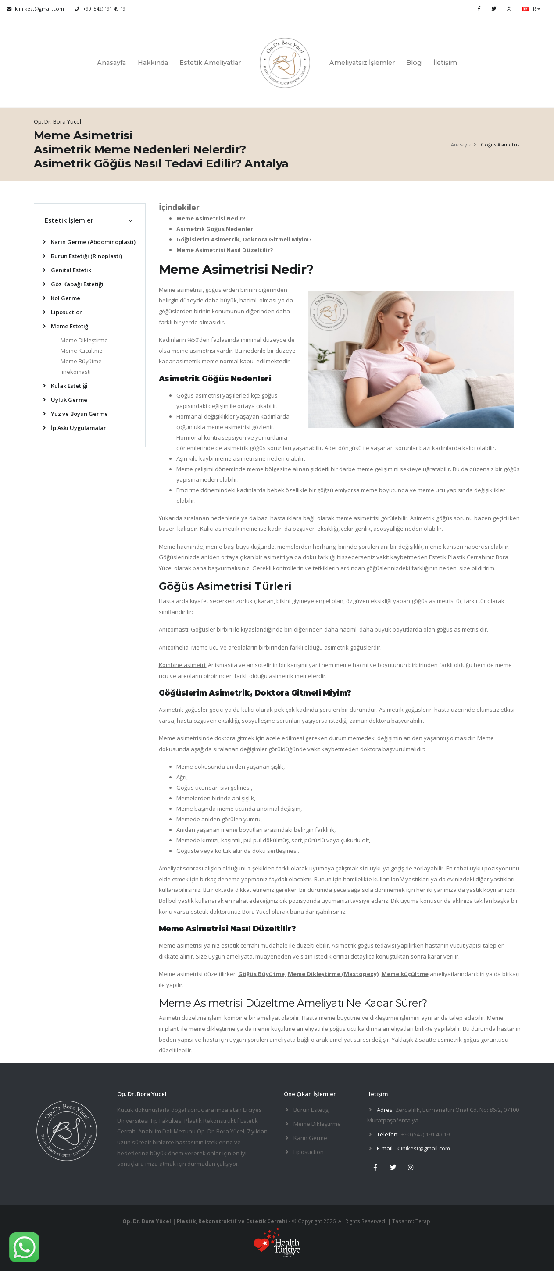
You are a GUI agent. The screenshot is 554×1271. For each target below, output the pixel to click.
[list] (46, 242)
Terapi (423, 1221)
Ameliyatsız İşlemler (362, 63)
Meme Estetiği (66, 326)
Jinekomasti (76, 372)
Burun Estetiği (311, 1110)
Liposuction (63, 312)
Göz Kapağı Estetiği (73, 284)
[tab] (90, 220)
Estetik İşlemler (69, 220)
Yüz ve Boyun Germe (75, 414)
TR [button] (531, 9)
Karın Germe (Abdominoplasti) (89, 242)
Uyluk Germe (65, 400)
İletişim (445, 63)
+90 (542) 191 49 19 (104, 9)
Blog (414, 63)
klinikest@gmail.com (423, 1148)
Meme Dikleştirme (84, 340)
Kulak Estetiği (65, 386)
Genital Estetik (67, 270)
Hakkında (153, 63)
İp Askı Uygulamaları (75, 428)
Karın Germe (310, 1138)
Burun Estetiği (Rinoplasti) (82, 256)
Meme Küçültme (82, 351)
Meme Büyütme (81, 361)
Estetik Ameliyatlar (210, 63)
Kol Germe (61, 298)
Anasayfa (111, 63)
